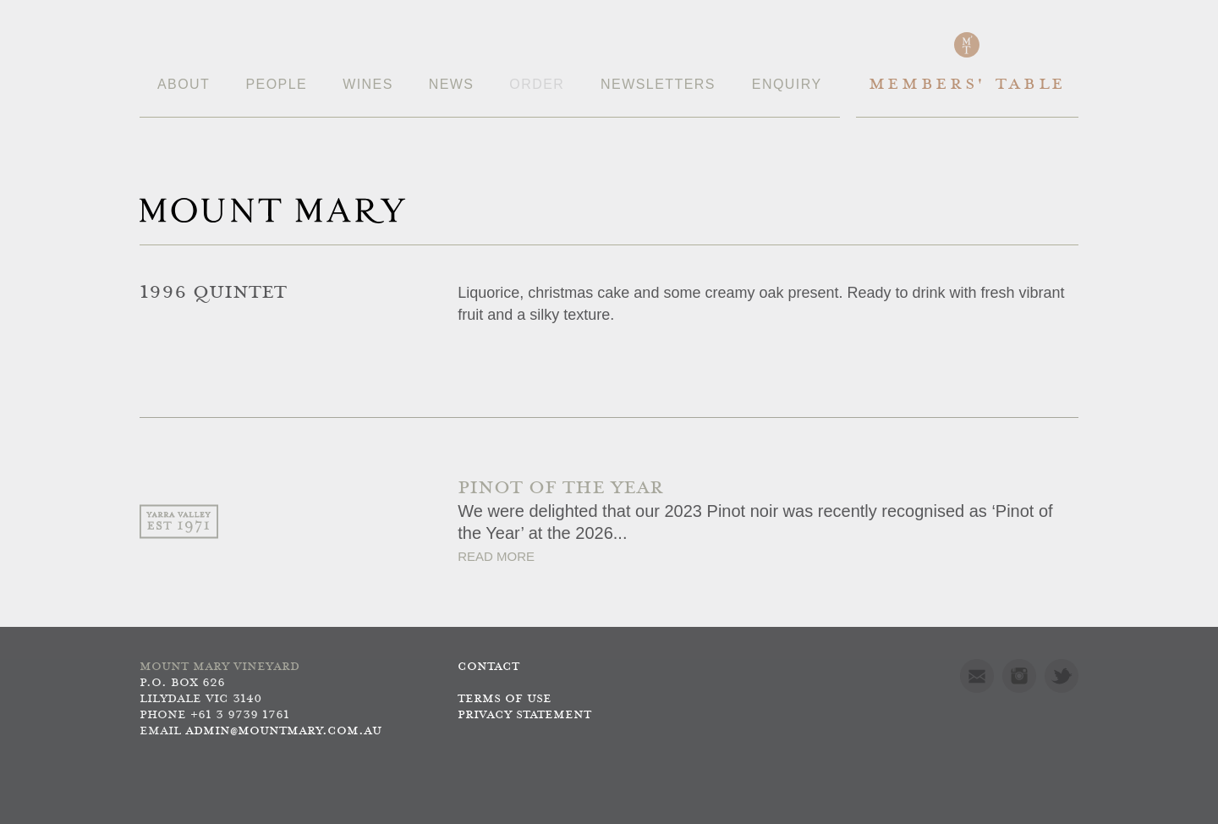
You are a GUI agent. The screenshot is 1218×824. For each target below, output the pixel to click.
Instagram (1019, 676)
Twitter (1061, 676)
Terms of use (504, 699)
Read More (496, 556)
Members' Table (967, 85)
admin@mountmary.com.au (283, 731)
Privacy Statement (524, 715)
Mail (977, 676)
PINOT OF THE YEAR (560, 488)
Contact (488, 667)
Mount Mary (272, 210)
